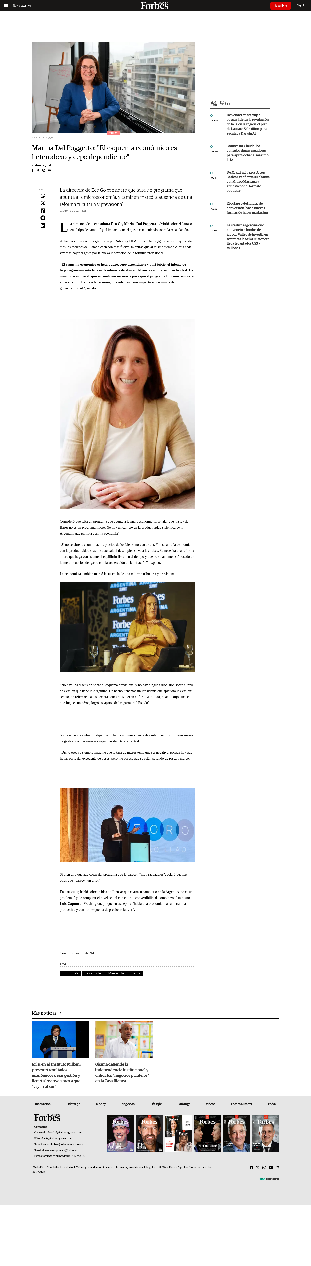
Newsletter (53, 1167)
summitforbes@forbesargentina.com (63, 1144)
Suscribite (280, 5)
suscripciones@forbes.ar (63, 1150)
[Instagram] (264, 1168)
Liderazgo (73, 1104)
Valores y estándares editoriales (94, 1167)
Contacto (67, 1167)
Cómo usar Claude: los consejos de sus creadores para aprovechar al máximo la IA (247, 153)
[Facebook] (251, 1168)
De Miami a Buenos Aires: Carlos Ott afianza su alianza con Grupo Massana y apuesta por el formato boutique (248, 182)
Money (101, 1104)
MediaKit (38, 1167)
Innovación (43, 1104)
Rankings (183, 1104)
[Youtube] (271, 1168)
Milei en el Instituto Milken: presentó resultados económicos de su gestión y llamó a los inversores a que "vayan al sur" (56, 1076)
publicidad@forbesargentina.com (64, 1132)
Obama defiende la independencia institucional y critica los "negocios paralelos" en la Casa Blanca (122, 1073)
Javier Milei (93, 973)
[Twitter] (258, 1168)
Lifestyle (156, 1104)
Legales (151, 1167)
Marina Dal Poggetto (124, 973)
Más (245, 103)
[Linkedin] (277, 1168)
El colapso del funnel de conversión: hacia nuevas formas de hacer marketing (247, 208)
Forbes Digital (41, 165)
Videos (210, 1104)
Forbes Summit (241, 1104)
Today (272, 1104)
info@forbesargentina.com (58, 1138)
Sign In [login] (301, 5)
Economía (70, 973)
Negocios (128, 1104)
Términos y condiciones (129, 1167)
